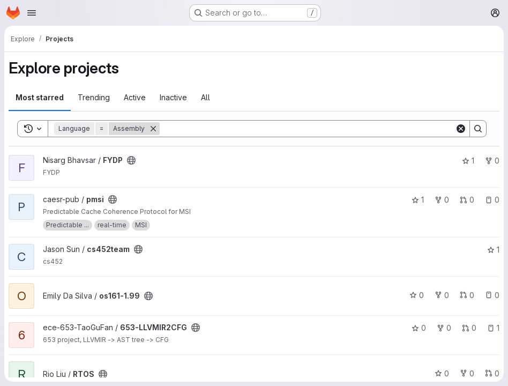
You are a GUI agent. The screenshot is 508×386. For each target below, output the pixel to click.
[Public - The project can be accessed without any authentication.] (131, 160)
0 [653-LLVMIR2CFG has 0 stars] (419, 327)
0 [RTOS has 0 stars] (442, 373)
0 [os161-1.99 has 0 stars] (416, 295)
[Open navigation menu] (31, 12)
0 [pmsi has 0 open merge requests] (467, 199)
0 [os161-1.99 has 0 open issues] (492, 295)
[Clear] (460, 128)
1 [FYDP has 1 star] (468, 160)
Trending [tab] (94, 97)
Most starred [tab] (40, 97)
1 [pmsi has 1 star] (418, 199)
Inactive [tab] (173, 97)
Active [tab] (135, 97)
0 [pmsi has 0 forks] (442, 199)
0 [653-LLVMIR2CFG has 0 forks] (444, 327)
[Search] (307, 128)
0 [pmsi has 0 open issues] (492, 199)
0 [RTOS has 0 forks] (467, 373)
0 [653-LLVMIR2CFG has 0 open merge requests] (469, 327)
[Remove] (153, 128)
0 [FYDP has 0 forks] (492, 160)
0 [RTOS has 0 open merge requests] (492, 373)
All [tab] (205, 97)
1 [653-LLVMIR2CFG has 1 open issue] (493, 327)
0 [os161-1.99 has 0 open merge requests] (467, 295)
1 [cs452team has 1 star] (493, 249)
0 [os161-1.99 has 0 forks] (442, 295)
